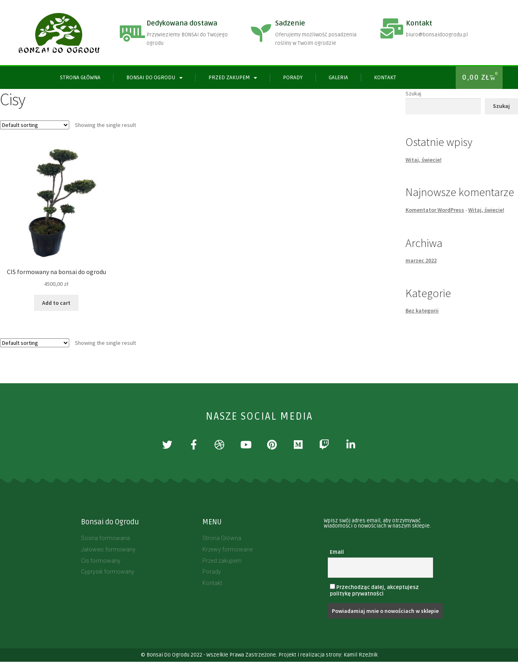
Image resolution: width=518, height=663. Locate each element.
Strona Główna (80, 77)
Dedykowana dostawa (181, 23)
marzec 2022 (421, 260)
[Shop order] (34, 124)
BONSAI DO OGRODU (154, 77)
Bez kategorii (422, 310)
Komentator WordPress (434, 209)
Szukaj (413, 93)
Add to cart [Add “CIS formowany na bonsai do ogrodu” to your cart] (56, 302)
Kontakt (419, 23)
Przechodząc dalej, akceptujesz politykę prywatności (374, 591)
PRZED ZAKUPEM (232, 77)
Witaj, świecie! (423, 159)
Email (337, 553)
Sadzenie (290, 23)
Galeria (338, 77)
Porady (293, 77)
